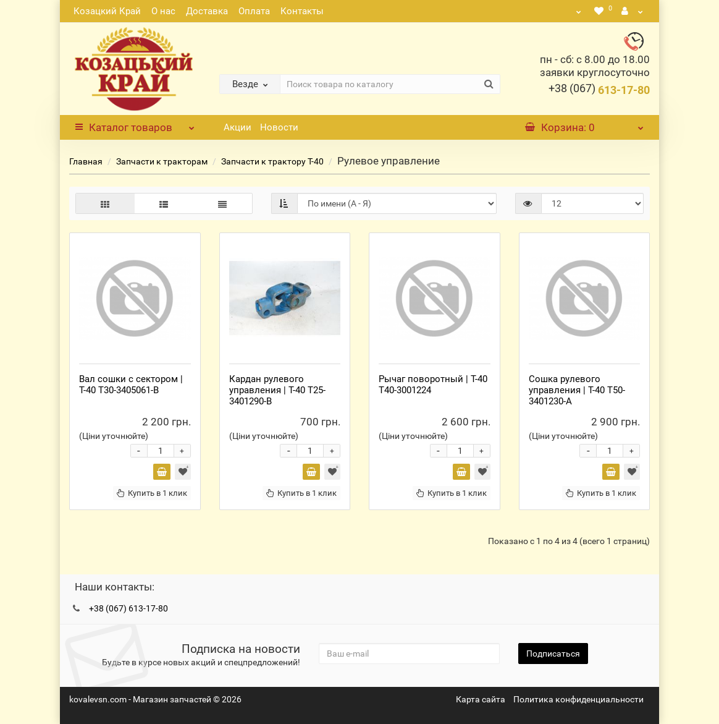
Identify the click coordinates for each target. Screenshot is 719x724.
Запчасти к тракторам (162, 161)
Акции (237, 127)
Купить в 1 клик (152, 493)
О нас (163, 11)
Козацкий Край (107, 11)
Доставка (207, 11)
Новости (279, 127)
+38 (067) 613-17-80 (128, 608)
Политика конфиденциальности (578, 699)
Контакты (302, 11)
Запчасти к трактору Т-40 (272, 161)
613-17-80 (599, 89)
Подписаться (553, 653)
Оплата (254, 11)
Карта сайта (480, 699)
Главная (86, 161)
